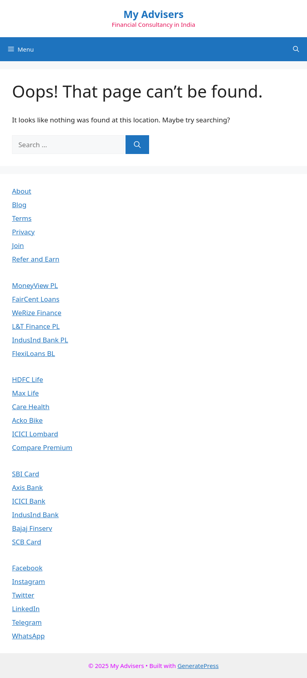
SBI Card (25, 473)
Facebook (27, 567)
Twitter (23, 595)
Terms (22, 218)
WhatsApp (28, 635)
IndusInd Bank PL (40, 339)
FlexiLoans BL (33, 353)
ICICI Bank (28, 501)
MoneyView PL (35, 285)
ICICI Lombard (35, 433)
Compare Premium (42, 447)
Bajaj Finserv (32, 528)
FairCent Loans (36, 299)
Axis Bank (27, 487)
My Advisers (153, 14)
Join (18, 245)
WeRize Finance (37, 312)
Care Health (31, 406)
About (21, 191)
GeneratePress (198, 666)
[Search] (137, 144)
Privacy (23, 231)
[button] (296, 49)
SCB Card (26, 541)
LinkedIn (26, 608)
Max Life (25, 393)
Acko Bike (27, 420)
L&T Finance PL (36, 326)
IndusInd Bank (35, 514)
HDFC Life (27, 379)
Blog (19, 204)
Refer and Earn (35, 259)
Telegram (27, 622)
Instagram (28, 581)
